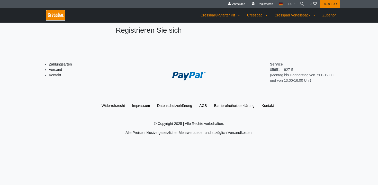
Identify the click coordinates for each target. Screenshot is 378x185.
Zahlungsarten (60, 64)
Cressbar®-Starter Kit (218, 15)
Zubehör (329, 15)
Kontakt (55, 75)
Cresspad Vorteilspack (293, 15)
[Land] (280, 4)
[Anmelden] (235, 4)
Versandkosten (240, 133)
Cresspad (255, 15)
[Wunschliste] (313, 4)
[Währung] (291, 4)
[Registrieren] (261, 4)
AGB (203, 106)
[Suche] (302, 4)
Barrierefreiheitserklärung (234, 106)
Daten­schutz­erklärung (174, 106)
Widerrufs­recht (113, 106)
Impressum (141, 106)
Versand (55, 70)
